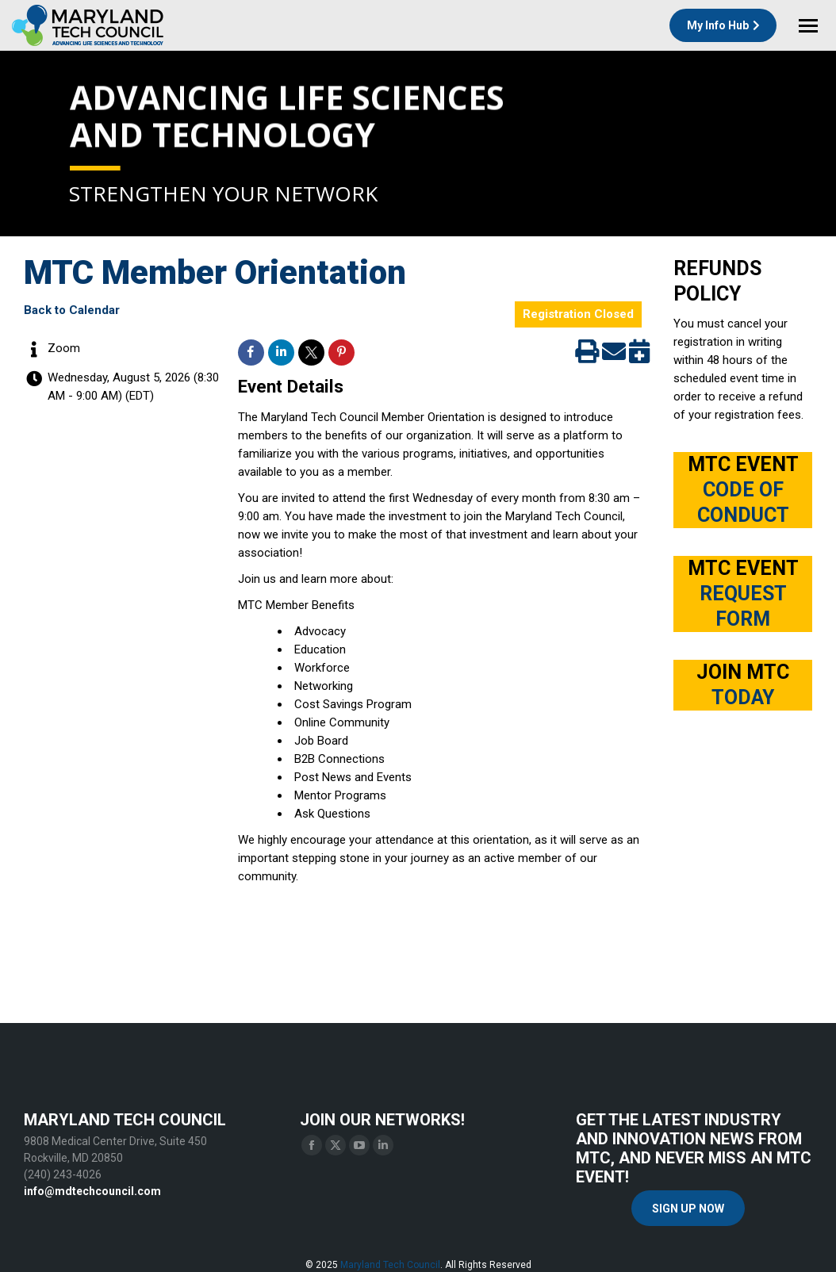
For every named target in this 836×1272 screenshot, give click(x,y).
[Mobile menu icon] (808, 25)
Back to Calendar (72, 310)
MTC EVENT (743, 490)
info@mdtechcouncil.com (92, 1191)
